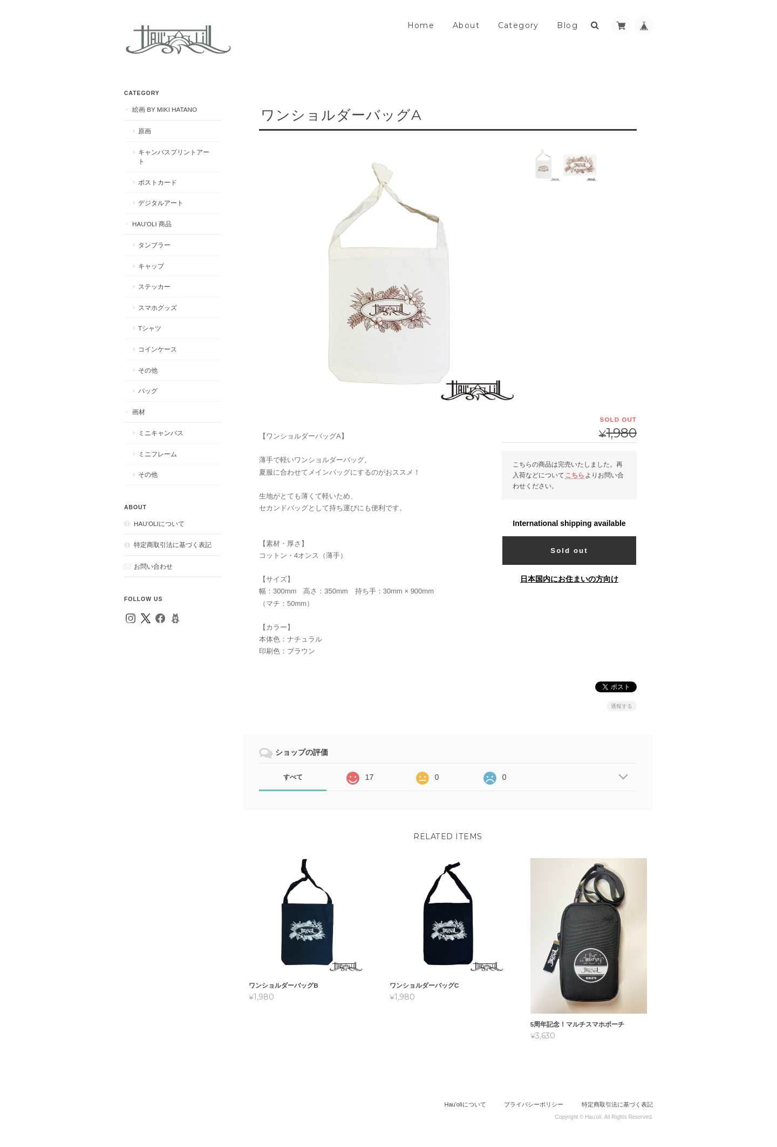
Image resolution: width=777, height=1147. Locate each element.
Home (421, 25)
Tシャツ (149, 328)
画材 (138, 411)
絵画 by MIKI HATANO (164, 109)
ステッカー (154, 286)
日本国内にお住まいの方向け (569, 579)
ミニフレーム (157, 453)
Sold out (569, 550)
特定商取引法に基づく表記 (173, 544)
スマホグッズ (157, 307)
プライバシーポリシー (533, 1104)
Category (518, 25)
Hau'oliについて (159, 523)
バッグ (148, 390)
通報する (621, 706)
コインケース (157, 349)
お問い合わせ (153, 566)
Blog (567, 25)
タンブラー (154, 244)
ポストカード (157, 182)
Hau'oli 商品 (152, 223)
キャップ (151, 265)
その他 (148, 370)
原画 (144, 130)
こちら (574, 474)
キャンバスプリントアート (173, 157)
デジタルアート (160, 202)
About (466, 25)
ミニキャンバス (160, 432)
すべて (293, 777)
